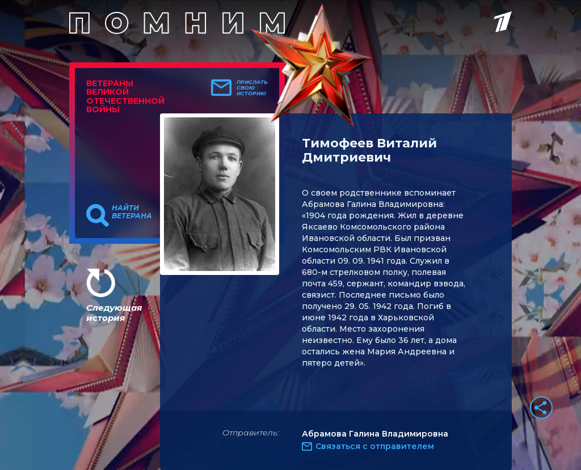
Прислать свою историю (252, 87)
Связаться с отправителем (374, 446)
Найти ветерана (132, 212)
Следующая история (114, 312)
